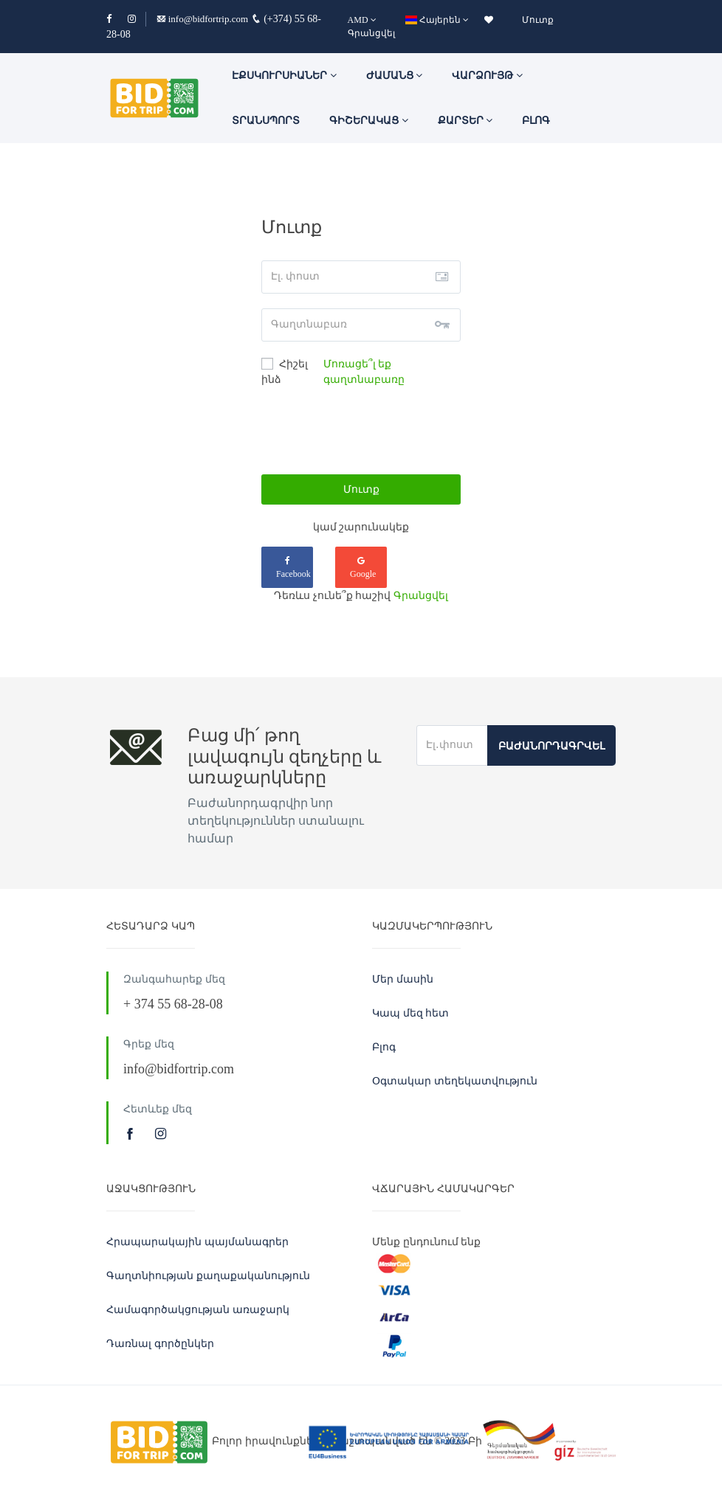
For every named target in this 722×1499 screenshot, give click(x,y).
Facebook (293, 567)
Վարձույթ (487, 75)
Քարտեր (465, 120)
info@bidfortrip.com (203, 18)
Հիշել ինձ (284, 371)
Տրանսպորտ (266, 120)
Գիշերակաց (368, 120)
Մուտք (538, 20)
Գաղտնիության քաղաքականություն (208, 1275)
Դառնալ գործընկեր (160, 1343)
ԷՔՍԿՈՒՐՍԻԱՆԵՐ (284, 75)
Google (363, 567)
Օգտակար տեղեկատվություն (454, 1081)
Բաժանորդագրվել (551, 746)
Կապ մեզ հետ (410, 1013)
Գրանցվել (371, 33)
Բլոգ (536, 120)
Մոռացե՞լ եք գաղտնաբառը (364, 372)
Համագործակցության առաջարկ (197, 1309)
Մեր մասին (402, 979)
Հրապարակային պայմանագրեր (197, 1241)
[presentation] (373, 431)
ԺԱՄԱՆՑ (394, 75)
